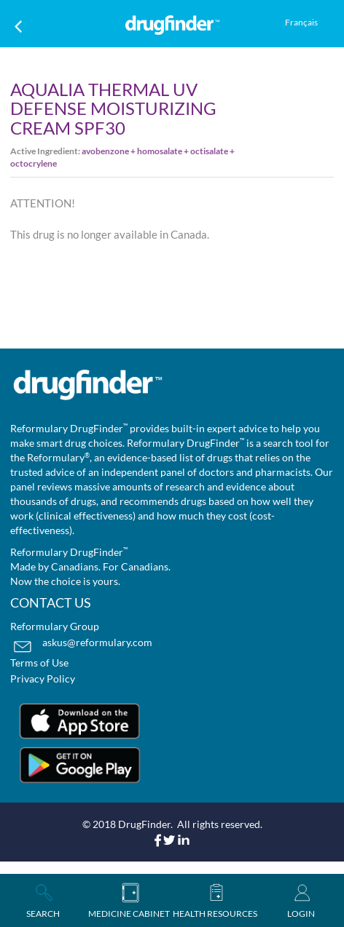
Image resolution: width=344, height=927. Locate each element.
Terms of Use (39, 662)
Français (301, 22)
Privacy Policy (42, 678)
